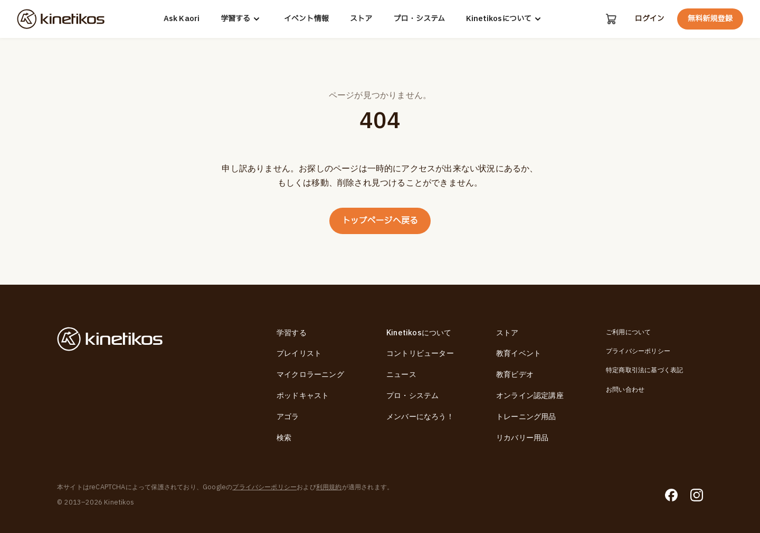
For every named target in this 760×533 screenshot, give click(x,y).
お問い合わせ (625, 389)
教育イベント (518, 353)
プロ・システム (419, 19)
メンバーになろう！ (420, 416)
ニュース (401, 374)
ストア (361, 19)
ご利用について (628, 332)
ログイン (649, 19)
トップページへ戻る (380, 221)
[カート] (611, 19)
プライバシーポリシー (638, 351)
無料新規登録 (710, 18)
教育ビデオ (515, 374)
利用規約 (329, 487)
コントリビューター (420, 353)
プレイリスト (299, 353)
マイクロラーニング (310, 374)
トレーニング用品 (526, 416)
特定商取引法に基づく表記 (644, 370)
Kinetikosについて (505, 19)
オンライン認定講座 (530, 395)
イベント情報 (306, 19)
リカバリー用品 (522, 437)
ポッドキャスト (303, 395)
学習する (242, 19)
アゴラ (288, 416)
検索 (284, 437)
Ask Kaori (182, 19)
